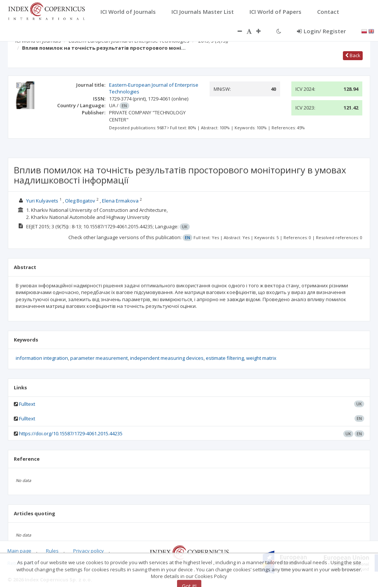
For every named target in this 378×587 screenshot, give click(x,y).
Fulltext (27, 404)
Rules (52, 550)
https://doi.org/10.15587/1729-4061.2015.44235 (71, 433)
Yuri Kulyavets (42, 200)
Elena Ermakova (120, 200)
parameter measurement (99, 358)
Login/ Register (321, 31)
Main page (19, 550)
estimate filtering (225, 358)
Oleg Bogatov (80, 200)
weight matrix (261, 358)
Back (352, 55)
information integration (42, 358)
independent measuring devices (167, 358)
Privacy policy (88, 550)
